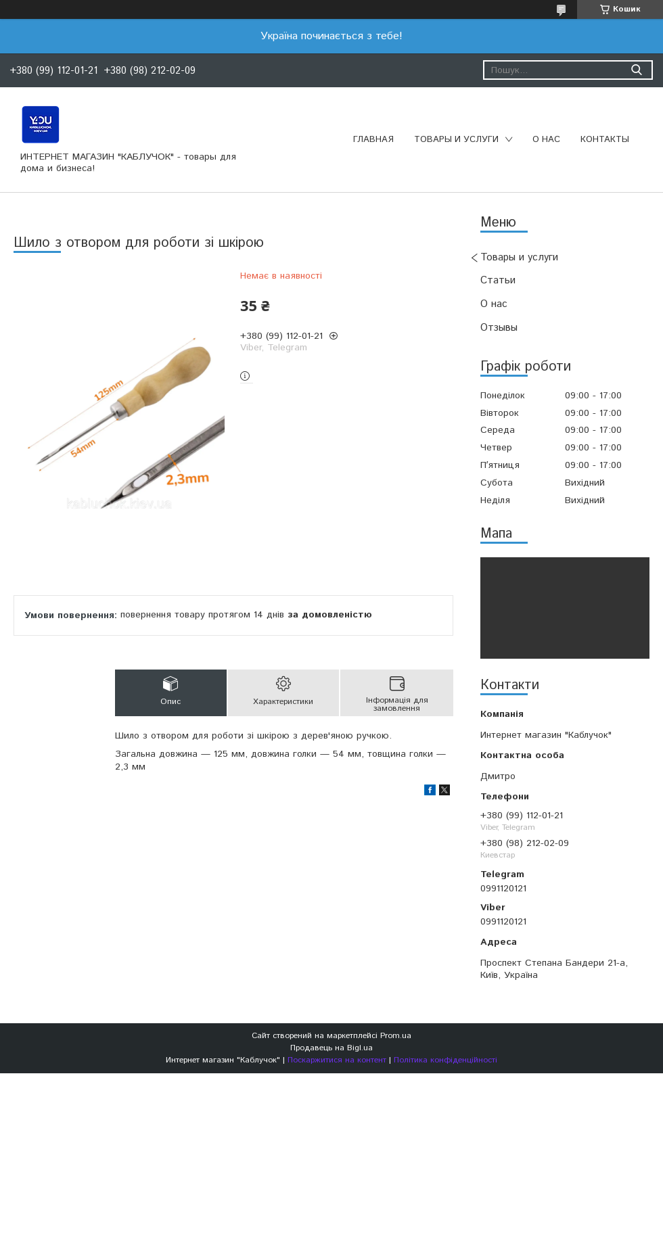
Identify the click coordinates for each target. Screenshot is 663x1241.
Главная (373, 139)
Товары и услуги (456, 139)
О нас (546, 139)
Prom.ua (395, 1035)
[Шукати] (636, 70)
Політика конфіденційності (445, 1060)
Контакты (604, 139)
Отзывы (499, 328)
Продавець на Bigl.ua (331, 1048)
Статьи (498, 280)
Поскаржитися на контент (337, 1060)
